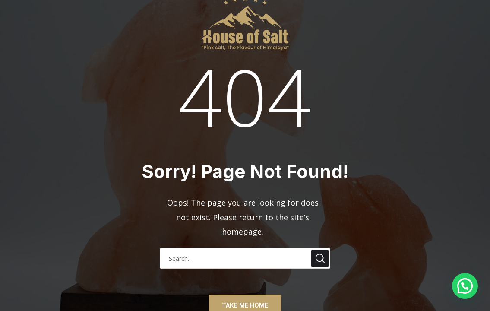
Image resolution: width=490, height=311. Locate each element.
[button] (465, 286)
